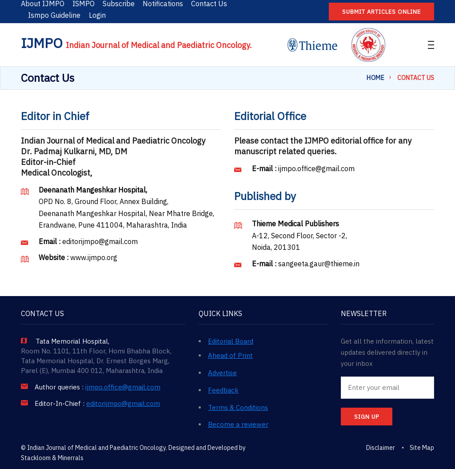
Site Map (422, 448)
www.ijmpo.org (93, 257)
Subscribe (119, 3)
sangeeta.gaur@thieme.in (318, 263)
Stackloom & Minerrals (52, 458)
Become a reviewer (238, 424)
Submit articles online (381, 12)
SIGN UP (366, 417)
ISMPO (83, 3)
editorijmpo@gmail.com (100, 241)
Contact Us (209, 3)
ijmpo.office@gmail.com (316, 168)
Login (97, 15)
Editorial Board (230, 341)
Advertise (222, 373)
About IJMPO (42, 3)
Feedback (223, 390)
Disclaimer (380, 448)
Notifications (163, 3)
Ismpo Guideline (54, 15)
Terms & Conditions (238, 407)
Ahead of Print (230, 355)
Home (375, 78)
